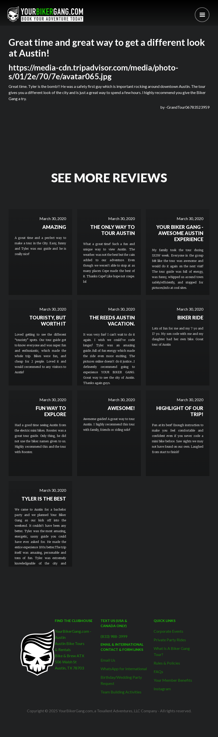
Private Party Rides (170, 639)
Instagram (162, 688)
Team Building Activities (121, 692)
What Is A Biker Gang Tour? (172, 651)
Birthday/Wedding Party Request (121, 680)
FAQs (158, 671)
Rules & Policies (167, 663)
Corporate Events (168, 631)
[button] (202, 14)
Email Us (108, 660)
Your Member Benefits (173, 680)
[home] (45, 14)
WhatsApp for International (124, 668)
